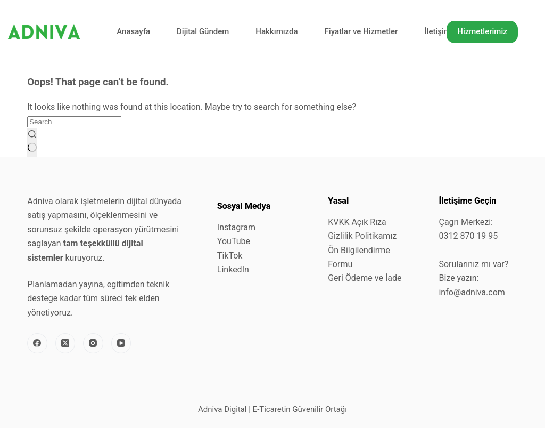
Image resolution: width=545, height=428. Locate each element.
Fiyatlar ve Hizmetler (361, 31)
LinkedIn (233, 269)
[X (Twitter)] (65, 343)
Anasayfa (133, 31)
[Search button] (32, 142)
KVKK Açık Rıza (357, 222)
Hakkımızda (276, 31)
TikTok (230, 256)
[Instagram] (93, 343)
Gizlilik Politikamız (362, 236)
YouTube (233, 241)
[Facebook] (37, 343)
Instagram (236, 227)
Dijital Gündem (203, 31)
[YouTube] (121, 343)
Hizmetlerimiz (482, 31)
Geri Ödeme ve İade (364, 278)
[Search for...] (74, 121)
